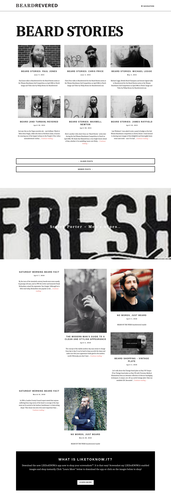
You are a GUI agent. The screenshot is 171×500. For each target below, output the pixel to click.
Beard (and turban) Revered (39, 122)
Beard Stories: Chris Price (85, 71)
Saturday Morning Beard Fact (39, 272)
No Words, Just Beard (132, 315)
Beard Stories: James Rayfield (132, 122)
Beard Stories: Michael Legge (132, 71)
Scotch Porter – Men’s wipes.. (85, 226)
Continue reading (47, 138)
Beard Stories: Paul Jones (39, 71)
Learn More (85, 482)
